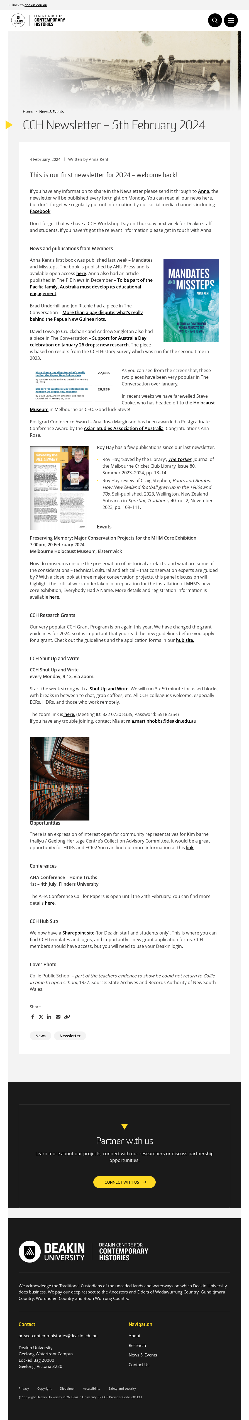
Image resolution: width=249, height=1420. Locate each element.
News (40, 1035)
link (190, 847)
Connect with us (122, 1183)
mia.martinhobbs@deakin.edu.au (161, 721)
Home (28, 111)
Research (137, 1345)
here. (69, 714)
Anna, (204, 191)
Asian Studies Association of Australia (123, 428)
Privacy (24, 1388)
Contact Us (139, 1364)
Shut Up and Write (109, 689)
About (134, 1335)
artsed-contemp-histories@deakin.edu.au (59, 1335)
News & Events (51, 111)
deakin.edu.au (36, 5)
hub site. (185, 640)
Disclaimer (67, 1388)
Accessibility (91, 1388)
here (81, 273)
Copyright (44, 1388)
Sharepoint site (78, 933)
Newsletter (70, 1035)
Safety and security (122, 1388)
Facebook (40, 211)
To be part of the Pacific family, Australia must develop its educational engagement (91, 287)
